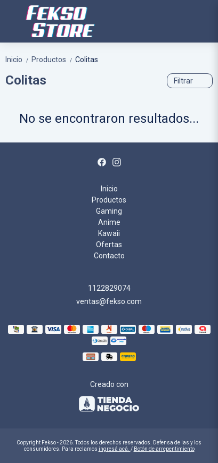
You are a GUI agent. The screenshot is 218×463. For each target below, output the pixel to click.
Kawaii (109, 233)
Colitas (86, 59)
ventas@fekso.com (109, 301)
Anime (109, 222)
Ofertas (109, 244)
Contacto (109, 255)
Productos (53, 59)
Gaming (109, 211)
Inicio (18, 59)
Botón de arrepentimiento (164, 449)
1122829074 (109, 288)
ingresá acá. (115, 449)
